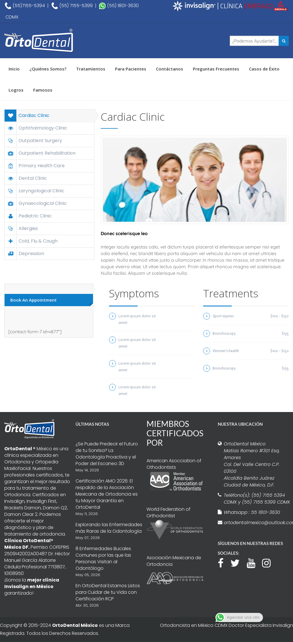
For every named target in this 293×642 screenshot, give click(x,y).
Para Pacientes (130, 69)
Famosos (42, 90)
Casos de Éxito (264, 69)
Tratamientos (90, 69)
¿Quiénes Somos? (47, 69)
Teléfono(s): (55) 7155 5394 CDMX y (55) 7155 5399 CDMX (257, 498)
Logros (16, 90)
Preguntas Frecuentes (216, 69)
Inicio (14, 69)
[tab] (49, 115)
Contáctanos (169, 69)
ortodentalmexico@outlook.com (257, 522)
